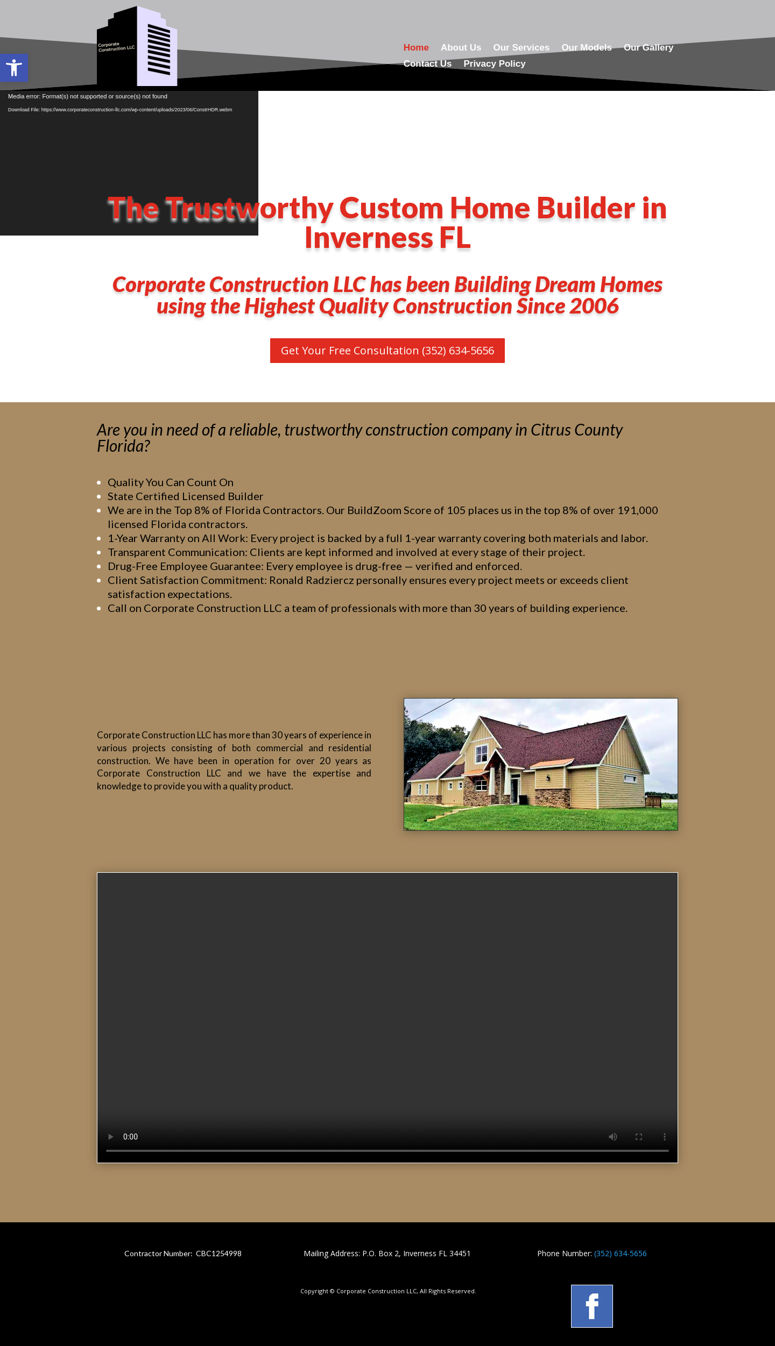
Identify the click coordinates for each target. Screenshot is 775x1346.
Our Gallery (649, 48)
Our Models (586, 48)
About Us (461, 48)
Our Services (521, 48)
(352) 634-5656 (620, 1253)
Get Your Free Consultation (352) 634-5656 (387, 350)
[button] (14, 68)
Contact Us (428, 64)
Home (416, 48)
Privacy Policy (494, 64)
